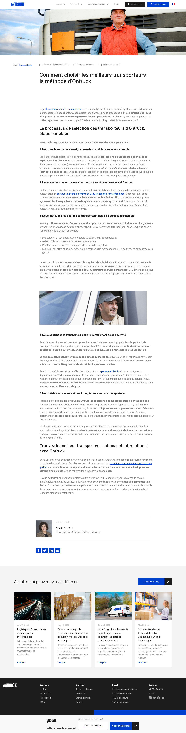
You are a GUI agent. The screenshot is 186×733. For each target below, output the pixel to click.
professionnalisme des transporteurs (62, 109)
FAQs (42, 702)
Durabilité (80, 693)
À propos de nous (84, 689)
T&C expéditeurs (120, 698)
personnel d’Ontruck (112, 371)
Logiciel (43, 689)
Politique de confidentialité (124, 689)
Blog (116, 4)
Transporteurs (46, 698)
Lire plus (21, 662)
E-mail (151, 693)
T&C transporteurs (120, 702)
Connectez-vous (158, 4)
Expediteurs (45, 693)
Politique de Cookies (122, 693)
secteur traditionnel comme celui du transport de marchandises (90, 193)
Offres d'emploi (83, 698)
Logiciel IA (60, 4)
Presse (79, 702)
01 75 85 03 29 (156, 689)
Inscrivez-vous (135, 4)
